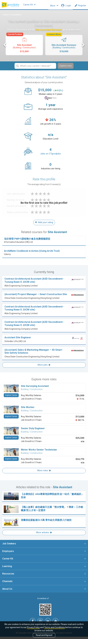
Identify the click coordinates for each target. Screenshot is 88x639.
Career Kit (35, 5)
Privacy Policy (33, 627)
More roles (44, 472)
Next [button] (83, 46)
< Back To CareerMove (11, 16)
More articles (44, 534)
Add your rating (44, 224)
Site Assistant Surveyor (63, 46)
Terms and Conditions (54, 627)
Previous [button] (5, 46)
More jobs (44, 367)
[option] (24, 47)
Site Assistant (24, 46)
